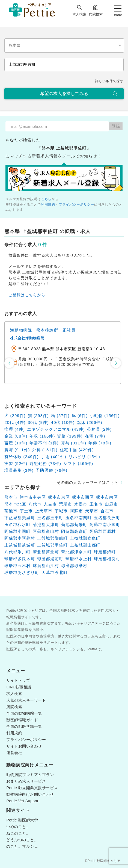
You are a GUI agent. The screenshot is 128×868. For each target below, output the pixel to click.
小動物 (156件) (105, 415)
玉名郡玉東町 (50, 517)
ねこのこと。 (18, 833)
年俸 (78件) (99, 443)
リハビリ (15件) (84, 456)
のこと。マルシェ (22, 846)
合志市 (107, 510)
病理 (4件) (14, 429)
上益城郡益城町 (19, 545)
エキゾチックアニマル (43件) (56, 429)
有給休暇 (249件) (21, 456)
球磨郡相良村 (107, 558)
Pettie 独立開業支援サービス (32, 788)
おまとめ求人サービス (26, 781)
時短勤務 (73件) (45, 463)
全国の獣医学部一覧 (24, 726)
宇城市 (61, 510)
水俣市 (80, 504)
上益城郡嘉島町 (85, 538)
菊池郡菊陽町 (74, 524)
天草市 (91, 510)
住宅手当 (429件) (77, 449)
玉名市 (96, 504)
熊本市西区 (83, 497)
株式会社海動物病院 (27, 338)
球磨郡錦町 (105, 552)
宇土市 (26, 510)
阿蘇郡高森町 (74, 531)
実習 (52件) (15, 463)
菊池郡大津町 (46, 524)
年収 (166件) (42, 436)
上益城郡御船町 (52, 538)
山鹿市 (111, 504)
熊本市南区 (107, 497)
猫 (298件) (38, 415)
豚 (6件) (80, 415)
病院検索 (96, 10)
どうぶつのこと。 (22, 840)
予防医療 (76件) (51, 470)
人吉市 (50, 504)
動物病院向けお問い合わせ (30, 794)
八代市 (34, 504)
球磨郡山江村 (46, 565)
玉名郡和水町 (17, 524)
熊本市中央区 (33, 497)
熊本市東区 (59, 497)
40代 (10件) (63, 422)
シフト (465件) (78, 463)
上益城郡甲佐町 (52, 545)
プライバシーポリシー (76, 204)
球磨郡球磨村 (74, 565)
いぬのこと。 (18, 826)
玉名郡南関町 (79, 517)
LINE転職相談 (18, 687)
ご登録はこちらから (26, 295)
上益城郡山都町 (85, 545)
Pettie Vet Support (23, 801)
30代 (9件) (38, 422)
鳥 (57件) (60, 415)
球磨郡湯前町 (50, 558)
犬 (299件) (14, 415)
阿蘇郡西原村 (103, 531)
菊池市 (10, 510)
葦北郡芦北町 (46, 552)
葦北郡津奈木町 (76, 552)
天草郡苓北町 (54, 572)
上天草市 (43, 510)
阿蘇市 (76, 510)
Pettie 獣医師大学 (22, 820)
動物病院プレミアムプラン (30, 774)
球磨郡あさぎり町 (21, 572)
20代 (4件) (14, 422)
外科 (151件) (45, 449)
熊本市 (10, 497)
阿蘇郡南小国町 (105, 524)
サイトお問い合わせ (24, 746)
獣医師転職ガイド (22, 720)
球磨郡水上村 (79, 558)
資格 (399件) (69, 436)
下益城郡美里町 (19, 517)
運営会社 (14, 753)
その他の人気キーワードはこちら (87, 482)
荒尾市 (65, 504)
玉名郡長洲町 (107, 517)
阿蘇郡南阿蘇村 (19, 538)
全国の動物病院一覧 (24, 713)
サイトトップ (18, 680)
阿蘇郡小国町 (17, 531)
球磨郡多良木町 (19, 558)
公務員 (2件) (99, 429)
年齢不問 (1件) (44, 443)
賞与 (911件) (73, 443)
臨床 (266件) (89, 422)
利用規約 (48, 204)
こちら (46, 199)
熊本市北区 (15, 504)
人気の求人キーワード (26, 700)
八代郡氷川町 (17, 552)
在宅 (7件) (95, 436)
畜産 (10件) (15, 443)
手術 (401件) (53, 456)
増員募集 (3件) (19, 470)
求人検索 (79, 10)
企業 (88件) (15, 436)
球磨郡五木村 (17, 565)
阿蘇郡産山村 (46, 531)
